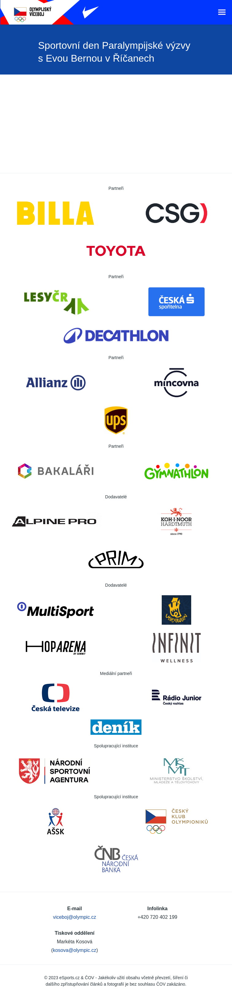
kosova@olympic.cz (74, 950)
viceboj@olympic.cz (74, 917)
